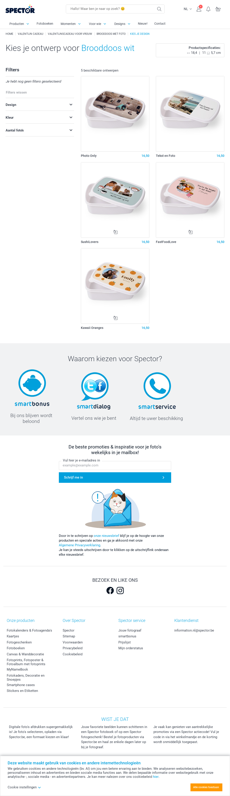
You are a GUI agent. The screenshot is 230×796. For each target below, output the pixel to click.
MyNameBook (17, 669)
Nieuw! (143, 23)
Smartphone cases (21, 685)
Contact (160, 23)
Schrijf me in (73, 478)
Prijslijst (124, 642)
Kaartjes (13, 636)
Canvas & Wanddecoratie (25, 654)
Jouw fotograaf (129, 630)
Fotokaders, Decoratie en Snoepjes (25, 678)
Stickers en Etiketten (22, 691)
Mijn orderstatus (130, 648)
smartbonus (127, 636)
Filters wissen (16, 92)
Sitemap (69, 636)
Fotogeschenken (19, 642)
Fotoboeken (45, 23)
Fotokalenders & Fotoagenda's (29, 630)
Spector (68, 630)
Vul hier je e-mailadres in (81, 461)
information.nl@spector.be (194, 630)
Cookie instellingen (24, 787)
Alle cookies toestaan (206, 787)
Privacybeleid (72, 648)
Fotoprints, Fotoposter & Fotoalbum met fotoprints (26, 662)
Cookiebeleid (72, 654)
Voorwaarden (73, 642)
